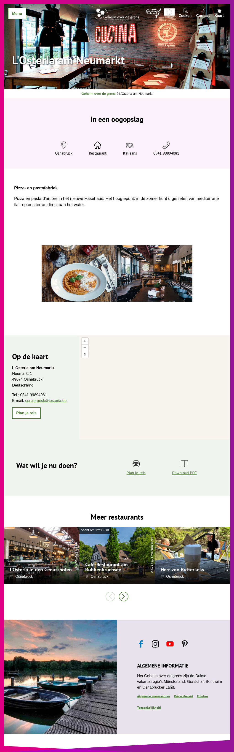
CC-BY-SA (76, 559)
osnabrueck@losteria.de (45, 400)
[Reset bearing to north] (85, 354)
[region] (154, 387)
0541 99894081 (166, 153)
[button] (26, 413)
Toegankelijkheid (149, 708)
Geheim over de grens (98, 93)
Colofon (202, 696)
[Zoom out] (85, 347)
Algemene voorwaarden (153, 696)
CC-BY (227, 564)
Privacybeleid (183, 696)
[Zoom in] (85, 341)
